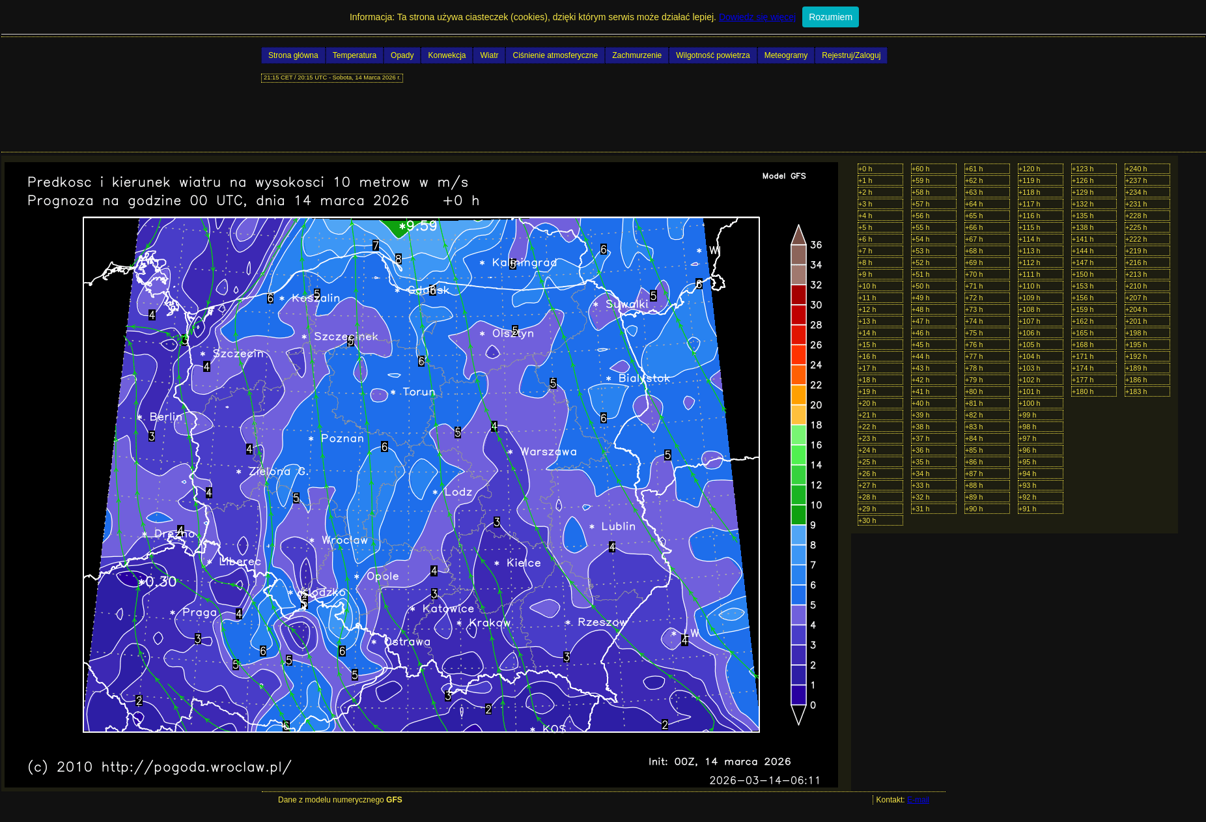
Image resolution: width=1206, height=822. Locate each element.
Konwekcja (447, 55)
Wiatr (489, 55)
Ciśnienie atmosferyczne (555, 55)
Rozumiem (830, 17)
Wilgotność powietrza (713, 55)
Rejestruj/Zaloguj (851, 55)
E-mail (918, 799)
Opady (402, 55)
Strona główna (293, 55)
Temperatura (354, 55)
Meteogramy (786, 55)
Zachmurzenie (637, 55)
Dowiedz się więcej (757, 17)
